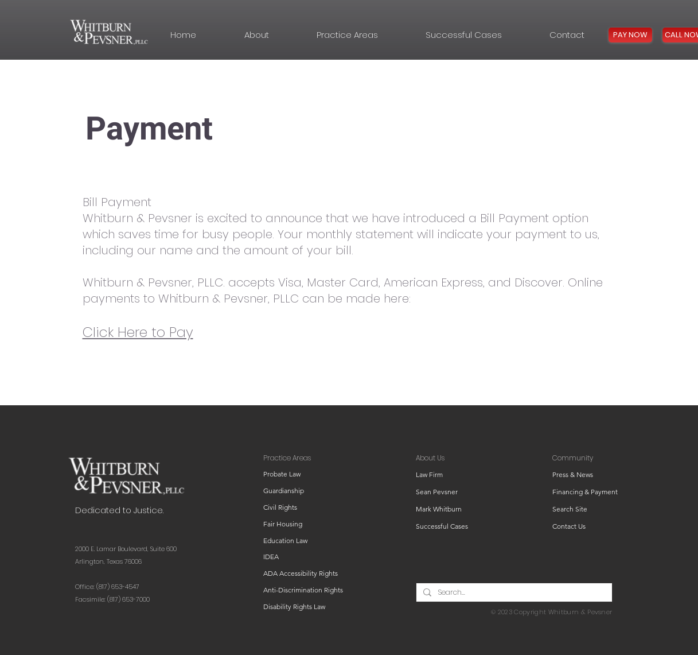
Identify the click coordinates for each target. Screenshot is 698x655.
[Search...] (513, 592)
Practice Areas (287, 458)
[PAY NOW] (630, 35)
